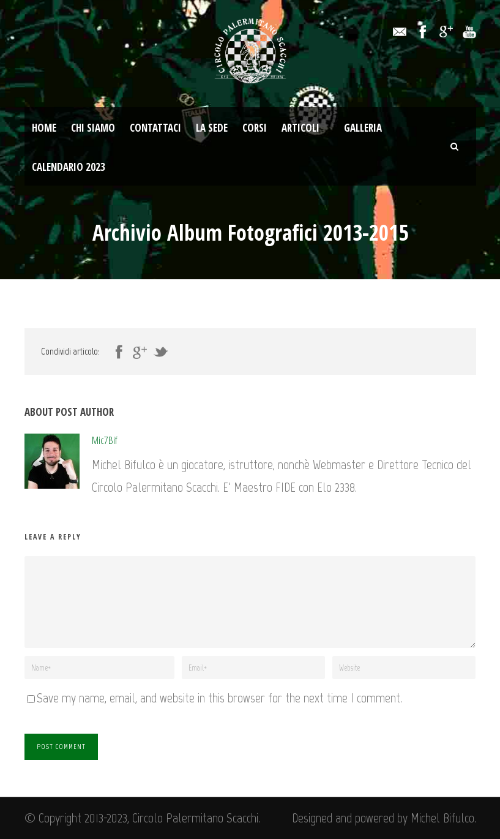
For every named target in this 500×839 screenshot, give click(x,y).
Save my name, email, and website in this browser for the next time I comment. (219, 698)
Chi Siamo (93, 128)
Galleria (363, 128)
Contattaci (155, 128)
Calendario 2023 (68, 167)
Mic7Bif (105, 440)
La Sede (212, 128)
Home (44, 128)
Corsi (254, 128)
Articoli (300, 128)
